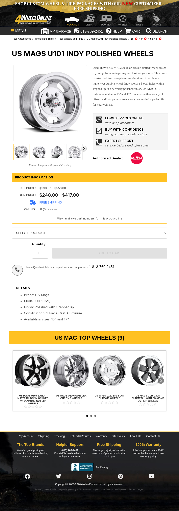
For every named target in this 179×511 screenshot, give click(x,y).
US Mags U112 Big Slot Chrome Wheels (109, 370)
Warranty (101, 436)
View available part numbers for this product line (89, 218)
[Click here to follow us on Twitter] (58, 476)
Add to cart (109, 253)
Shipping (43, 436)
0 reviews (50, 209)
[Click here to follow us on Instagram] (89, 476)
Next (161, 380)
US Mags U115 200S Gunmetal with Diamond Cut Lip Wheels (148, 370)
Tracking (59, 436)
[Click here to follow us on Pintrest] (121, 476)
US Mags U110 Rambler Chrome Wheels (71, 370)
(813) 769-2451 (69, 450)
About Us (136, 436)
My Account (26, 436)
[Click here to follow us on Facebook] (27, 476)
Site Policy (118, 436)
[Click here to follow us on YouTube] (152, 476)
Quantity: (39, 244)
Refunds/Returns (80, 436)
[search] (156, 31)
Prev (18, 380)
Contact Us (153, 436)
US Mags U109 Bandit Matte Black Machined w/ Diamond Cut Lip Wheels (33, 370)
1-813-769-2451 (102, 267)
